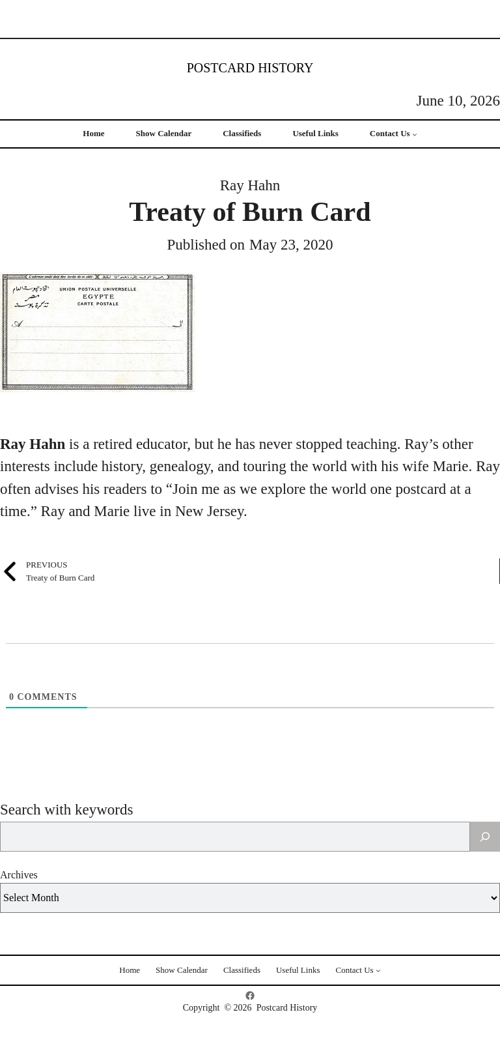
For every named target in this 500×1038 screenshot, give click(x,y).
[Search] (485, 837)
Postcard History (250, 68)
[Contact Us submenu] (414, 134)
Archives (19, 874)
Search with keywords (66, 809)
